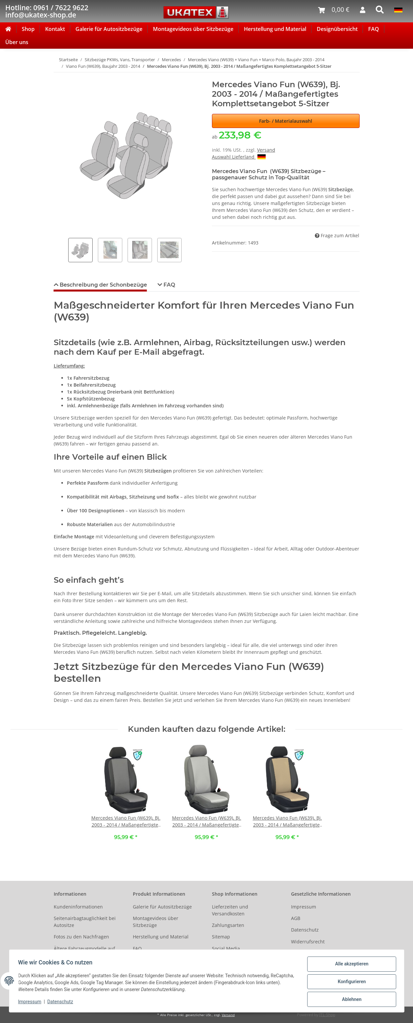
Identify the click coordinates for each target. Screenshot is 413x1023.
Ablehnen (350, 999)
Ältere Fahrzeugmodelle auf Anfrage (84, 952)
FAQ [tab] (168, 285)
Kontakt (55, 29)
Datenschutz (305, 930)
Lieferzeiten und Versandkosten (230, 910)
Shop (28, 29)
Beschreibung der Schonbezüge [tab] (102, 285)
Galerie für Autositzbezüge (108, 29)
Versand (266, 150)
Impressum (303, 907)
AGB (295, 918)
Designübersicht (337, 29)
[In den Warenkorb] (59, 76)
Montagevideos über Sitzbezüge (193, 29)
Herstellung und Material (275, 29)
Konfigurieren (350, 982)
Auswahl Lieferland (239, 157)
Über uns (16, 42)
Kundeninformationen (78, 907)
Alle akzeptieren (350, 965)
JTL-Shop (327, 1014)
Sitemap (221, 936)
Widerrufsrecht (308, 941)
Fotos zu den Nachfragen (81, 936)
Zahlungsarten (228, 925)
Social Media (226, 948)
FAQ (373, 29)
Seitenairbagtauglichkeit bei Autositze (85, 921)
